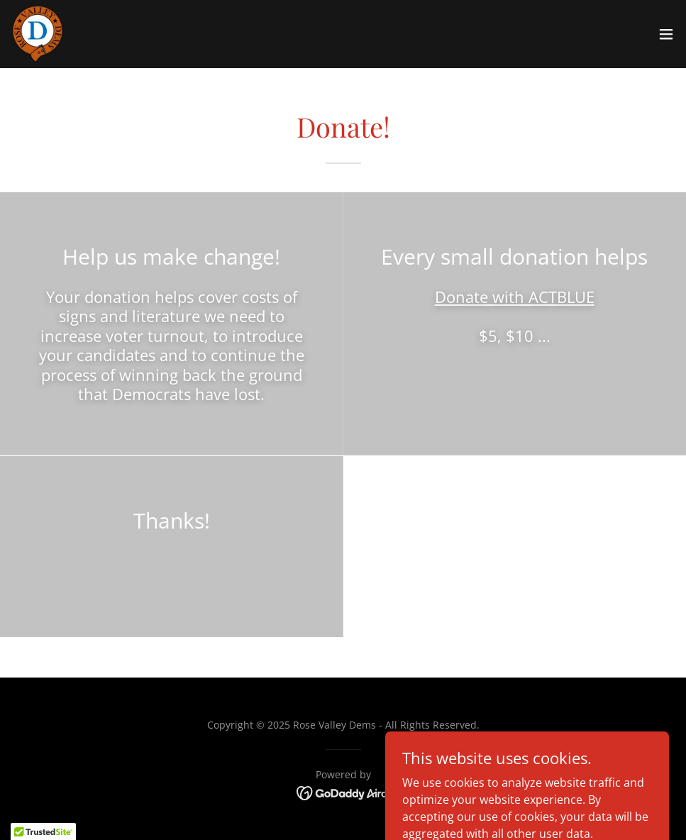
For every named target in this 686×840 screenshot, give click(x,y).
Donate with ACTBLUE (514, 296)
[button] (666, 34)
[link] (37, 34)
